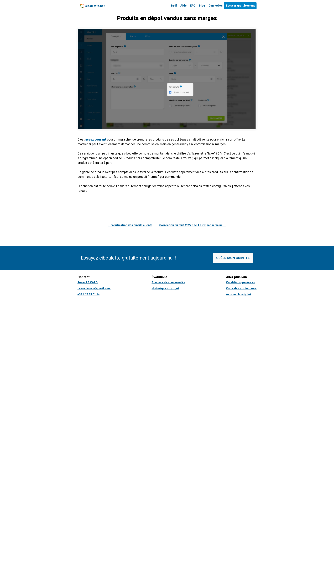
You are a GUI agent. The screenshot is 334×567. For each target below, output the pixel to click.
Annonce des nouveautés (168, 282)
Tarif (174, 5)
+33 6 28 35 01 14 (88, 294)
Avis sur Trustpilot (238, 294)
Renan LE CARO (87, 282)
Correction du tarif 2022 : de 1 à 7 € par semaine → (192, 225)
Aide (183, 5)
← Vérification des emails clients (130, 225)
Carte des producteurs (241, 288)
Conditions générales (240, 282)
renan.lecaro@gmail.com (94, 288)
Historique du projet (165, 288)
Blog (202, 5)
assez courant (95, 139)
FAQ (192, 5)
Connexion (215, 5)
